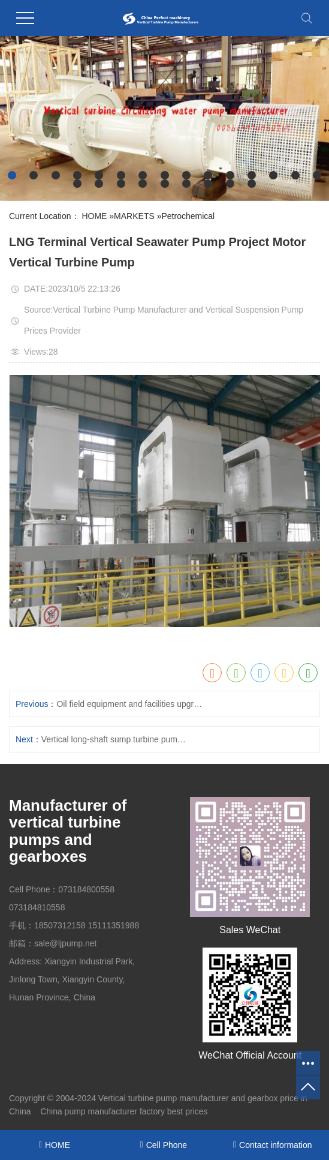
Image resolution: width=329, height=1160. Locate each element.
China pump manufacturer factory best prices (123, 1111)
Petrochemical (188, 216)
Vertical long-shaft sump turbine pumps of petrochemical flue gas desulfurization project (116, 739)
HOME (94, 216)
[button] (12, 175)
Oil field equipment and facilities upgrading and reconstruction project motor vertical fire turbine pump (131, 704)
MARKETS (134, 216)
